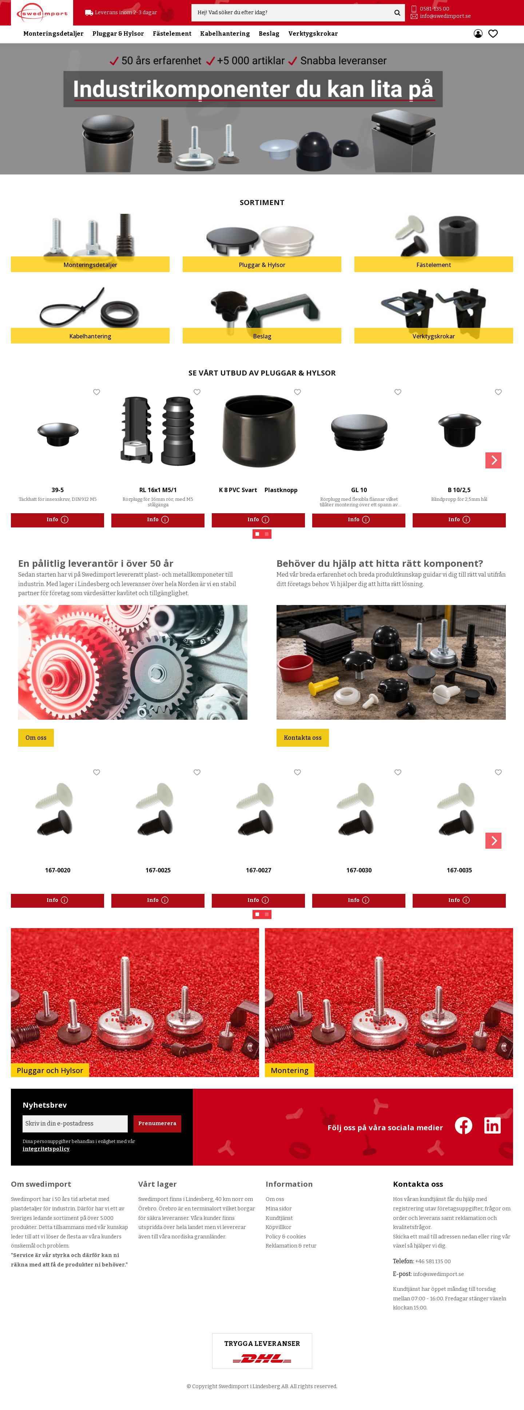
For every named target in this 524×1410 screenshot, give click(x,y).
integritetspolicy (46, 1149)
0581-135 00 (435, 9)
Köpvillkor (278, 1227)
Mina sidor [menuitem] (478, 34)
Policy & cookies (286, 1237)
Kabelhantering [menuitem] (225, 34)
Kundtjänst (279, 1218)
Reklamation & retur (291, 1246)
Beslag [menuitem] (269, 34)
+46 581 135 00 (433, 1261)
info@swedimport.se (445, 16)
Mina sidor (279, 1209)
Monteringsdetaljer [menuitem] (53, 34)
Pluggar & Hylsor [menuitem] (118, 34)
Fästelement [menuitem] (172, 34)
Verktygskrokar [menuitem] (313, 34)
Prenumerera (157, 1123)
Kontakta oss (303, 737)
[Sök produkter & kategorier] (291, 13)
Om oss (36, 737)
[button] (493, 34)
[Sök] (397, 13)
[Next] (493, 460)
